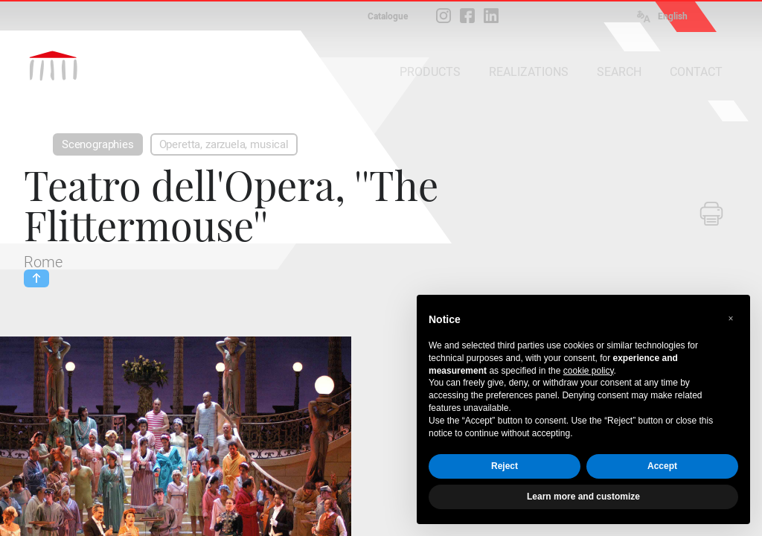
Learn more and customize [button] (583, 496)
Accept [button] (662, 466)
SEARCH (619, 72)
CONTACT (696, 72)
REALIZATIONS (529, 72)
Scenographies (98, 144)
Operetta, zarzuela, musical (224, 144)
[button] (731, 319)
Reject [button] (504, 466)
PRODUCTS (430, 72)
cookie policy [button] (588, 371)
